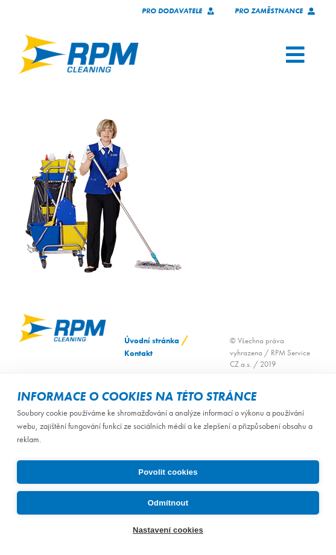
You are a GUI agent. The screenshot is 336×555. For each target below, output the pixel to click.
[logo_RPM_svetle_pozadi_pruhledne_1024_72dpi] (78, 38)
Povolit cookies (167, 472)
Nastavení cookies (168, 529)
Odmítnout (168, 502)
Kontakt (138, 353)
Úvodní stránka (151, 340)
